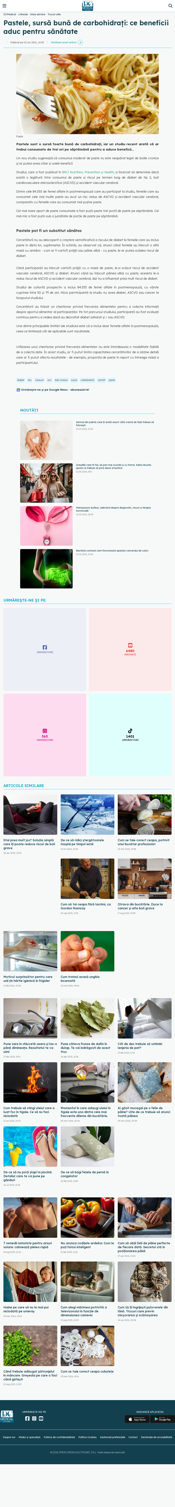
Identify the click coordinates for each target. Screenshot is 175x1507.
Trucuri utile (54, 14)
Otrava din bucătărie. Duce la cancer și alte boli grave (140, 906)
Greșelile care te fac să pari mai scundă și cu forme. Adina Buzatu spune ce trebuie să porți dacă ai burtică (113, 466)
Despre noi (9, 1437)
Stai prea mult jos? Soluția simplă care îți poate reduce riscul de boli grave (29, 844)
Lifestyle (23, 14)
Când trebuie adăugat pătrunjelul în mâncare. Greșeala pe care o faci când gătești (30, 1375)
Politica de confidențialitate (59, 1437)
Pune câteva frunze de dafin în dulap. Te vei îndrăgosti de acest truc (85, 1048)
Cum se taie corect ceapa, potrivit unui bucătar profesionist (144, 842)
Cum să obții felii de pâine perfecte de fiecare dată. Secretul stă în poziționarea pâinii (144, 1247)
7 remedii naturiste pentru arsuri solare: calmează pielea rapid (27, 1245)
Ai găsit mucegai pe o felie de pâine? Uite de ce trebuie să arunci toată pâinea (144, 1112)
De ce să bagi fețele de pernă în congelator (85, 1174)
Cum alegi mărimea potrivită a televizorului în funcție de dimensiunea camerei (84, 1311)
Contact (133, 1437)
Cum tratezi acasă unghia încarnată (80, 979)
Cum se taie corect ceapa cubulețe (87, 1371)
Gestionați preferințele (112, 1437)
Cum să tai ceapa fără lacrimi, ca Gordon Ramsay (86, 906)
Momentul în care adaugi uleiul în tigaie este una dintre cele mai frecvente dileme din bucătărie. (86, 1112)
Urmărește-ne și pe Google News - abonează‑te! (55, 389)
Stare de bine (37, 14)
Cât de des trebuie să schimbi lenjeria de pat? (140, 1046)
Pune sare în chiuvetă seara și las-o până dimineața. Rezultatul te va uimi (30, 1048)
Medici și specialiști (29, 1437)
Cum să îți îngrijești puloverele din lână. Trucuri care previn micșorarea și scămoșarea (143, 1311)
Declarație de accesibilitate (156, 1437)
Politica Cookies (87, 1437)
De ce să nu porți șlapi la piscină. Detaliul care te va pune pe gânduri (27, 1176)
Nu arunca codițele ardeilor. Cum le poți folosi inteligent (87, 1245)
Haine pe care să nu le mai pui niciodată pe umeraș (26, 1309)
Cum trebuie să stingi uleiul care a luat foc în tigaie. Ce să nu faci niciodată (29, 1112)
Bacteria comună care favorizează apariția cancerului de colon (112, 550)
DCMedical (9, 14)
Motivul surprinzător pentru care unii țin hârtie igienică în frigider (27, 979)
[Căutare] (170, 6)
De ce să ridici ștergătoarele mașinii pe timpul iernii (82, 842)
